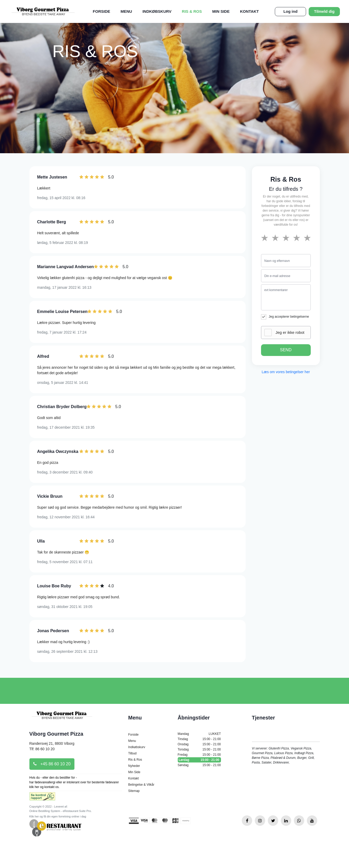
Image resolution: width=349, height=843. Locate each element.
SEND (285, 350)
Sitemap (134, 791)
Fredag (199, 754)
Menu (126, 11)
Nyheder (134, 766)
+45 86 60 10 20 (52, 764)
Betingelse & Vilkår (141, 784)
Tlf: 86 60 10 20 (42, 749)
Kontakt (249, 11)
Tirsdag (199, 739)
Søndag (199, 765)
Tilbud (132, 753)
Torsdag (199, 749)
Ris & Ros (192, 11)
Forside (101, 11)
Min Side (221, 11)
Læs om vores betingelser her (286, 372)
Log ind (290, 11)
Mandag (199, 733)
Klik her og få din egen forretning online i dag (57, 816)
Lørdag (199, 759)
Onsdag (199, 744)
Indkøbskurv (156, 11)
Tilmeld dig (324, 11)
